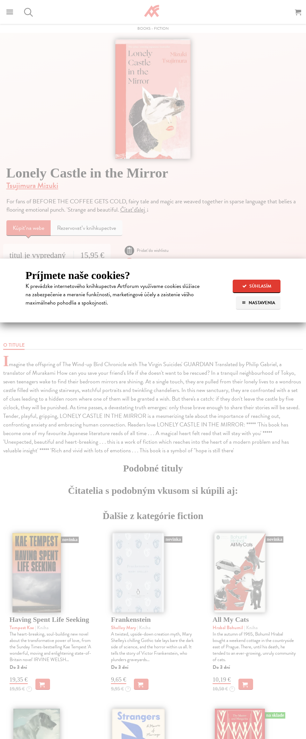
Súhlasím (256, 286)
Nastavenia (258, 302)
